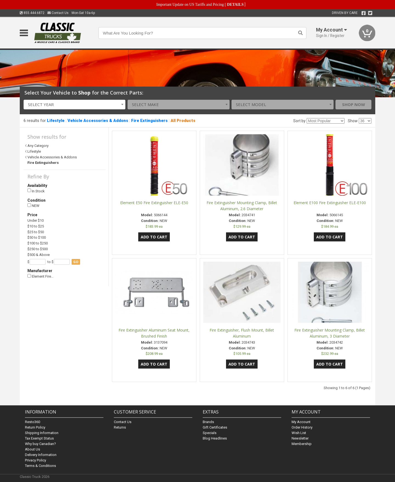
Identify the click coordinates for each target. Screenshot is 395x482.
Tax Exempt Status (39, 438)
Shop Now (353, 104)
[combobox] (75, 104)
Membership (302, 444)
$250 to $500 (37, 249)
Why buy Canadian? (40, 444)
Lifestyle (55, 120)
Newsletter (300, 438)
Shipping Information (41, 433)
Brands (208, 422)
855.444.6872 (32, 13)
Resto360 (32, 422)
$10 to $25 (35, 226)
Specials (209, 433)
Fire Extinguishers (149, 120)
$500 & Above (38, 255)
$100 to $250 (37, 243)
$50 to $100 (36, 237)
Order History (302, 427)
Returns (120, 427)
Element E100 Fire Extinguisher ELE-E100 (330, 202)
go (75, 261)
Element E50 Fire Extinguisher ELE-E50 (154, 202)
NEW (33, 205)
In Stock (36, 191)
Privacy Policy (35, 460)
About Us (32, 449)
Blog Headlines (215, 438)
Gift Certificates (215, 427)
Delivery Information (41, 455)
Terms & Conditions (40, 466)
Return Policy (35, 427)
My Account (301, 422)
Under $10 (35, 220)
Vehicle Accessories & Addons (97, 120)
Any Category (38, 146)
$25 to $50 (35, 232)
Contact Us (58, 13)
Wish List (299, 433)
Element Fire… (40, 276)
